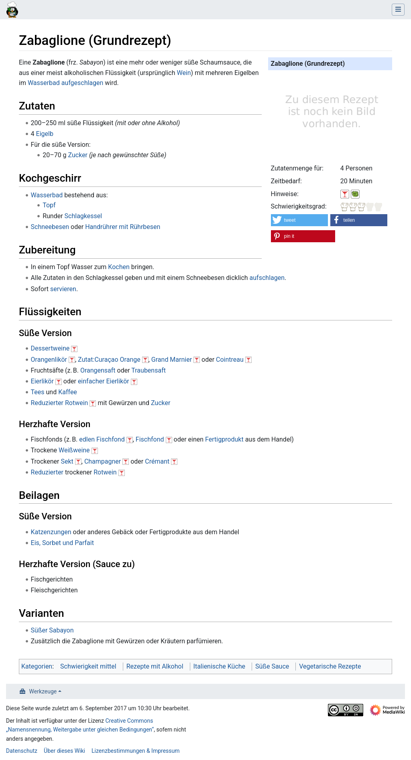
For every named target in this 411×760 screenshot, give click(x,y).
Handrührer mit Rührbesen (122, 227)
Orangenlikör (49, 359)
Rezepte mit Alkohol (154, 666)
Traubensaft (148, 370)
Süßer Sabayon (52, 630)
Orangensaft (98, 370)
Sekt (67, 461)
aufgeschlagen (82, 83)
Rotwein (76, 403)
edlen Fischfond (101, 439)
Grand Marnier (171, 359)
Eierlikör (42, 381)
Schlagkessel (83, 216)
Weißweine (74, 450)
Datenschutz (21, 751)
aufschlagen (267, 278)
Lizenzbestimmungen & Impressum (135, 751)
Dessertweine (50, 348)
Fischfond (150, 439)
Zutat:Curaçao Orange (109, 359)
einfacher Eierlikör (103, 381)
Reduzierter (47, 403)
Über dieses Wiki (64, 751)
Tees (38, 392)
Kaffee (67, 392)
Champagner (102, 461)
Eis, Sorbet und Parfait (62, 543)
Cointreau (230, 359)
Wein (184, 73)
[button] (299, 220)
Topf (49, 205)
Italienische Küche (219, 666)
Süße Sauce (272, 666)
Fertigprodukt (224, 439)
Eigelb (44, 134)
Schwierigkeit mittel (88, 666)
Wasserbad (44, 83)
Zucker (78, 155)
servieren (63, 289)
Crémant (157, 461)
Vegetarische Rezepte (330, 666)
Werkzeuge (43, 691)
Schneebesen (50, 227)
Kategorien (36, 666)
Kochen (118, 267)
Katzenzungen (51, 532)
